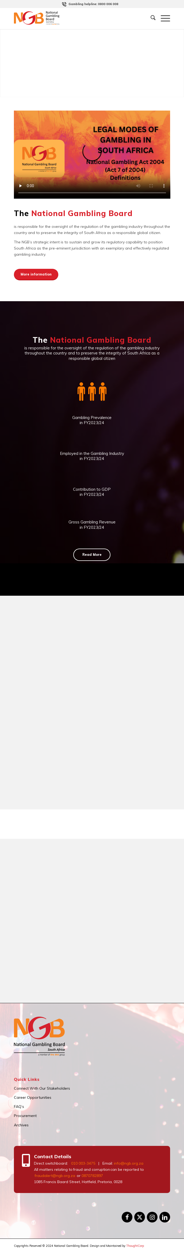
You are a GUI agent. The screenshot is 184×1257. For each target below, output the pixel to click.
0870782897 (92, 1175)
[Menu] (162, 18)
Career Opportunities (32, 1097)
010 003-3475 (83, 1163)
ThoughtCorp (135, 1246)
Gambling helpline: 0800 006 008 (93, 4)
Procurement (25, 1115)
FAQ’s (19, 1106)
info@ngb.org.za (128, 1163)
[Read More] (91, 555)
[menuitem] (93, 4)
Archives (21, 1125)
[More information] (36, 275)
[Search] (150, 18)
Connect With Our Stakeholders (42, 1088)
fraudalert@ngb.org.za (54, 1175)
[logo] (76, 18)
